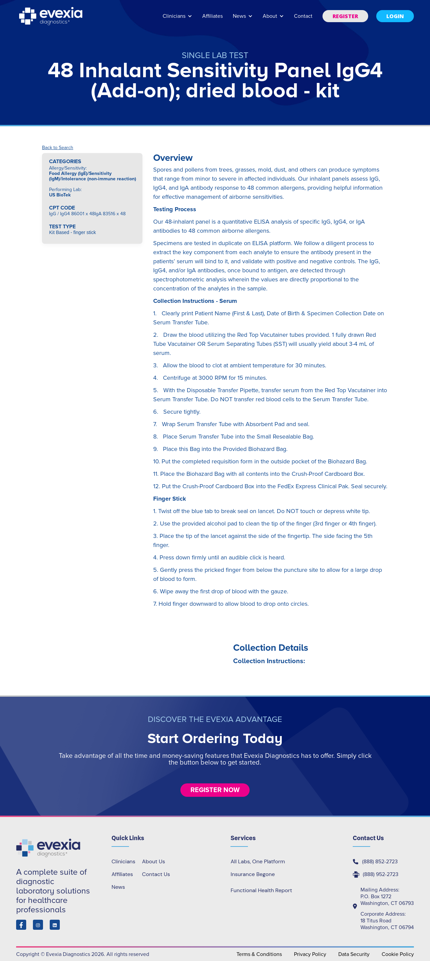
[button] (177, 19)
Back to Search (57, 147)
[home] (51, 16)
